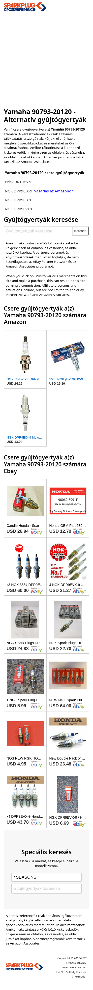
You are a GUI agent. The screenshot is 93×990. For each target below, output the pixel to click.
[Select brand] (46, 877)
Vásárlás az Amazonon (54, 190)
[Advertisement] (46, 58)
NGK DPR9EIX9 (18, 199)
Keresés (80, 231)
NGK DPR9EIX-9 (18, 190)
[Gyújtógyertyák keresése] (38, 231)
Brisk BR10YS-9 (18, 181)
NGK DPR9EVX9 (18, 208)
